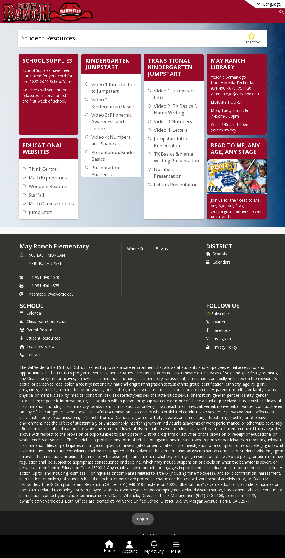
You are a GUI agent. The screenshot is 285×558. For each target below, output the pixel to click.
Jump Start (40, 212)
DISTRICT (219, 246)
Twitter (215, 322)
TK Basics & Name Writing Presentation (176, 157)
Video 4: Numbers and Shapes (111, 140)
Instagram (218, 338)
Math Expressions (48, 177)
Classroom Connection (44, 321)
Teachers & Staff (38, 346)
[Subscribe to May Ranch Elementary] (217, 313)
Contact (30, 354)
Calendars (218, 262)
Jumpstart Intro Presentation (170, 141)
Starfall (36, 195)
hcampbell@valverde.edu (51, 294)
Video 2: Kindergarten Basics (113, 102)
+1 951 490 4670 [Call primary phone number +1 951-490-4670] (44, 277)
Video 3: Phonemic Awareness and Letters (111, 121)
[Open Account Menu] (129, 547)
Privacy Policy (221, 347)
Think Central (43, 169)
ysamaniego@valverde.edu (235, 93)
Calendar (31, 313)
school (31, 306)
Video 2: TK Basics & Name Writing (176, 109)
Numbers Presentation (167, 172)
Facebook (218, 330)
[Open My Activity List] (154, 547)
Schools (216, 253)
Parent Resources (39, 329)
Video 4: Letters (171, 130)
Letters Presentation (176, 184)
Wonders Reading (48, 186)
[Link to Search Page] (280, 11)
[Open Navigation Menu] (176, 547)
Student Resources (40, 338)
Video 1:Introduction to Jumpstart (113, 87)
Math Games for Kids (51, 203)
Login (142, 519)
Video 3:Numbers (173, 121)
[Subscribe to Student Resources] (251, 38)
